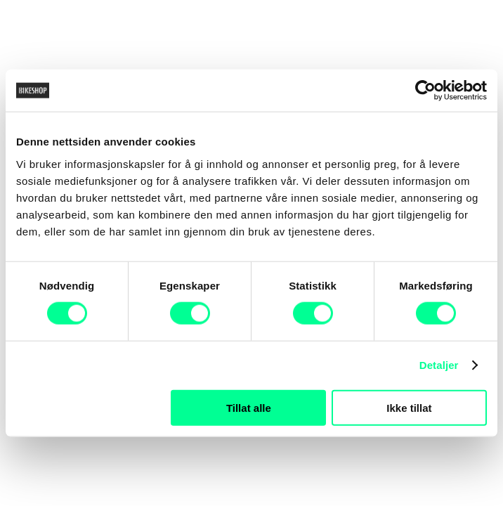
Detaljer (439, 365)
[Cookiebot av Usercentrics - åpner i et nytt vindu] (425, 90)
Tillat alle (248, 407)
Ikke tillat (408, 407)
